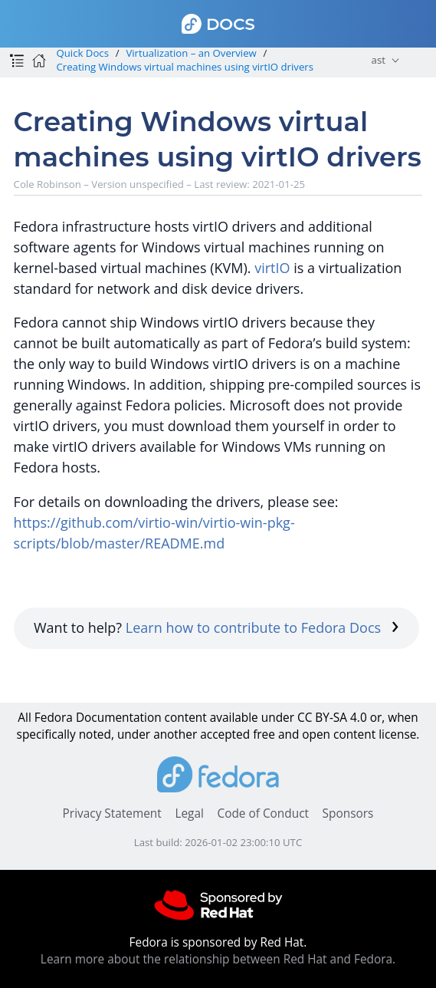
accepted (225, 734)
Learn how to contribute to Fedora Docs (262, 627)
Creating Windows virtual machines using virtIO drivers (184, 67)
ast (378, 60)
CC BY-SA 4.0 (332, 718)
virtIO (272, 268)
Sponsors (348, 813)
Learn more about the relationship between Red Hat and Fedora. (218, 959)
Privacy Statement (112, 813)
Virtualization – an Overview (191, 53)
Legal (189, 813)
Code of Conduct (263, 813)
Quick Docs (82, 53)
